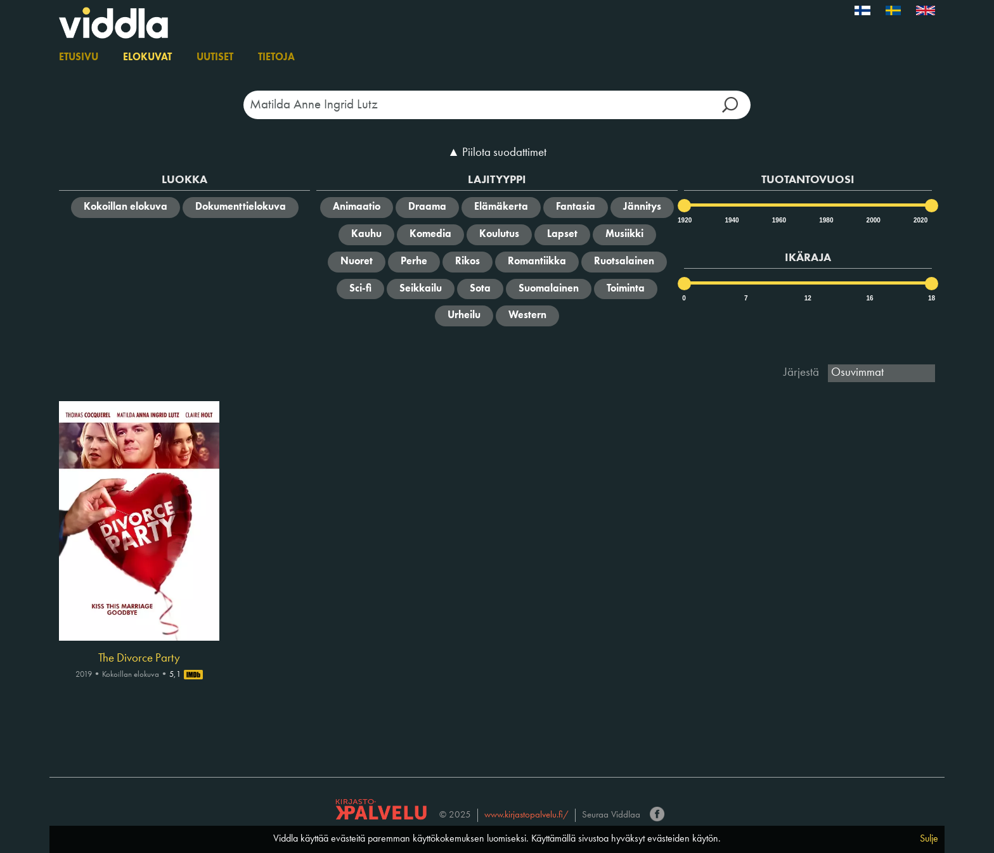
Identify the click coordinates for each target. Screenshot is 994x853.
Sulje (929, 839)
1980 (825, 220)
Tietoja (276, 58)
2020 (919, 220)
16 (869, 298)
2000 (873, 220)
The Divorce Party (139, 658)
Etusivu (78, 58)
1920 (684, 220)
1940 (731, 220)
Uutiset (215, 58)
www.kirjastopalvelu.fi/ (526, 815)
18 (931, 298)
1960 (778, 220)
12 (807, 298)
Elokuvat (147, 58)
